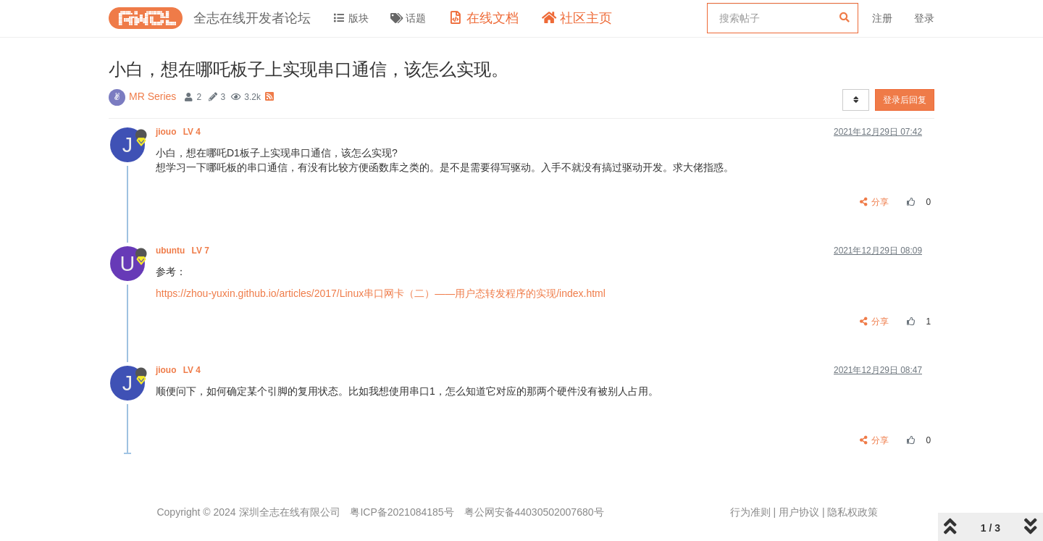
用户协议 (799, 512)
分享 (874, 202)
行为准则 (750, 512)
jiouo (179, 132)
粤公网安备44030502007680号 (534, 512)
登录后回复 (904, 100)
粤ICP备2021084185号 (401, 512)
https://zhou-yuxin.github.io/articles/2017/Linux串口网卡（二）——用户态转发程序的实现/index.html (381, 293)
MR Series (152, 96)
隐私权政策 (852, 512)
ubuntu (183, 251)
